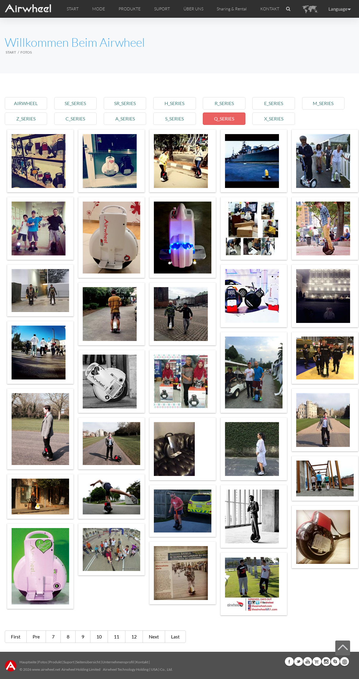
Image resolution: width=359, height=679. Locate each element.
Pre (36, 636)
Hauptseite (28, 662)
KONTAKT (269, 9)
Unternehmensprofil (118, 662)
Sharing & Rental (232, 9)
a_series (125, 118)
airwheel (26, 103)
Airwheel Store (316, 661)
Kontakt (142, 662)
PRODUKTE (130, 9)
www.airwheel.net (46, 669)
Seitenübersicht (88, 662)
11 (116, 636)
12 (134, 636)
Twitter (298, 661)
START (73, 9)
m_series (323, 103)
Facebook (289, 661)
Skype (335, 661)
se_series (75, 103)
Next (154, 636)
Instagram (326, 661)
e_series (273, 103)
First (15, 636)
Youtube (307, 661)
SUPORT (162, 9)
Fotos (42, 662)
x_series (273, 118)
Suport (68, 662)
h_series (174, 103)
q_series (224, 118)
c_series (75, 118)
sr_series (125, 103)
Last (175, 636)
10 (99, 636)
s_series (174, 118)
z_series (26, 118)
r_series (224, 103)
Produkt (55, 662)
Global (344, 661)
